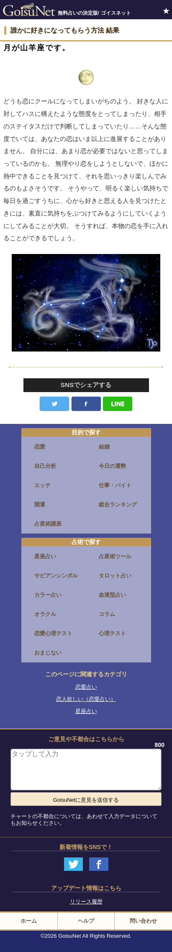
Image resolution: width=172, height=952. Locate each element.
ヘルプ (86, 921)
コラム (107, 614)
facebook (86, 404)
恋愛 (39, 447)
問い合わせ (143, 921)
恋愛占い (86, 687)
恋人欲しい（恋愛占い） (86, 699)
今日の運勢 (112, 466)
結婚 (104, 447)
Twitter (54, 404)
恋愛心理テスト (53, 633)
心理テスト (112, 633)
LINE (117, 404)
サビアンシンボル (56, 575)
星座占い (45, 556)
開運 (39, 504)
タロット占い (115, 575)
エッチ (42, 485)
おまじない (48, 652)
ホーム (29, 921)
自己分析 (45, 466)
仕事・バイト (115, 485)
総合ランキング (118, 504)
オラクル (45, 614)
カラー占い (48, 595)
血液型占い (112, 595)
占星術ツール (115, 556)
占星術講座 (48, 524)
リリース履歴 (86, 901)
